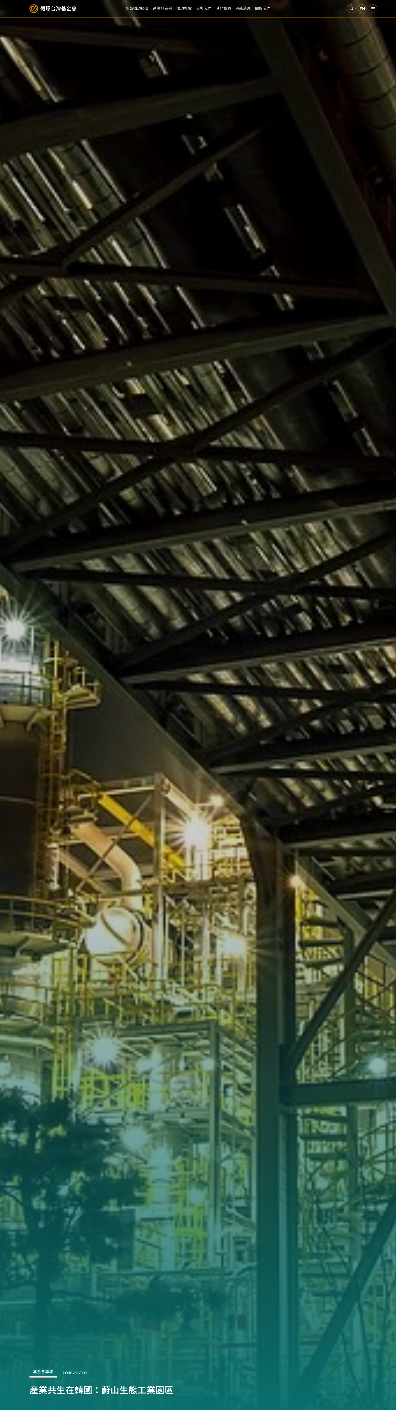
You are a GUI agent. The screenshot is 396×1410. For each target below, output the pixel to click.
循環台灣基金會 (58, 9)
